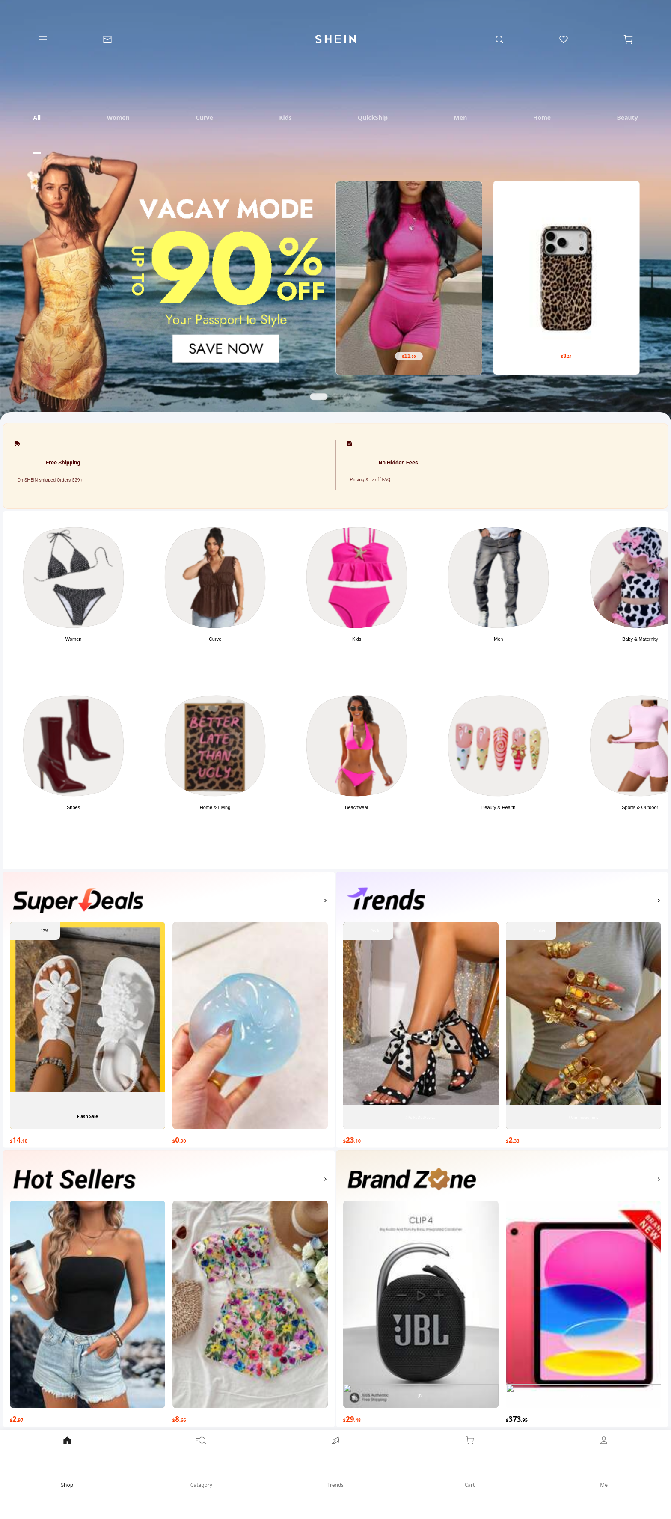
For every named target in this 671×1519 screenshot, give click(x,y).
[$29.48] (421, 1417)
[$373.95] (583, 1417)
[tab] (37, 117)
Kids (356, 639)
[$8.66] (250, 1417)
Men (498, 639)
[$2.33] (583, 1138)
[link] (335, 1472)
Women (73, 639)
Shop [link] (67, 1462)
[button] (73, 606)
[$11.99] (409, 356)
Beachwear (356, 807)
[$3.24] (566, 356)
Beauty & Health (498, 807)
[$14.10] (87, 1138)
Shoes (73, 807)
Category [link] (201, 1462)
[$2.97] (87, 1417)
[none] (78, 900)
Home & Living (215, 807)
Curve (215, 639)
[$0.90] (250, 1138)
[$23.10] (421, 1138)
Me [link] (604, 1462)
